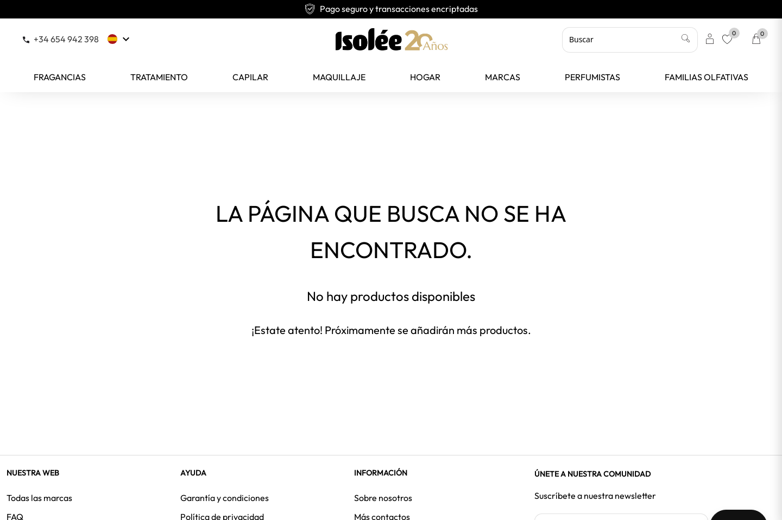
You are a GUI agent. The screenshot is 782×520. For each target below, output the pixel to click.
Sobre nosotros (383, 497)
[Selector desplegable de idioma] (120, 39)
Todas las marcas (39, 497)
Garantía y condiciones (224, 497)
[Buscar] (630, 39)
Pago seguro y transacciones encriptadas (391, 8)
